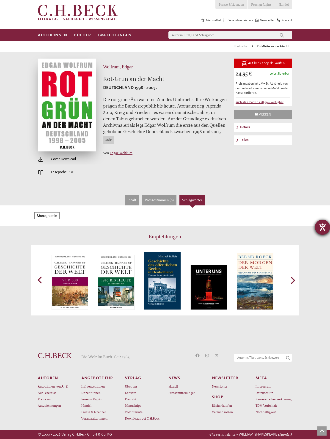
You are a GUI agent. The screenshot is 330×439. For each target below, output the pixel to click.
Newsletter (219, 386)
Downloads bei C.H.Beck (142, 418)
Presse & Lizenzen (231, 4)
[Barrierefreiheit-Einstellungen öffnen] (322, 227)
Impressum (263, 386)
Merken (263, 114)
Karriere (130, 393)
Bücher (82, 35)
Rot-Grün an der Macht (273, 46)
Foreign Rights (261, 4)
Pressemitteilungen (181, 393)
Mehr (108, 139)
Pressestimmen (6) (159, 200)
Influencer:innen (93, 386)
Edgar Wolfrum (121, 153)
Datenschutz (264, 393)
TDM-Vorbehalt (266, 405)
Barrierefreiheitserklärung (274, 399)
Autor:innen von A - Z (53, 386)
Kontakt (130, 399)
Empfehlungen (115, 35)
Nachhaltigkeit (266, 412)
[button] (40, 280)
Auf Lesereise (47, 393)
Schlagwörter (192, 200)
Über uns (131, 386)
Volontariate (134, 412)
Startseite (241, 46)
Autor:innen (52, 35)
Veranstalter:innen (94, 418)
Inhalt (131, 200)
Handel (284, 4)
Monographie (47, 215)
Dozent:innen (91, 393)
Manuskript (133, 405)
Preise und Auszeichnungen (49, 402)
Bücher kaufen (222, 405)
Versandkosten (222, 412)
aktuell (173, 386)
